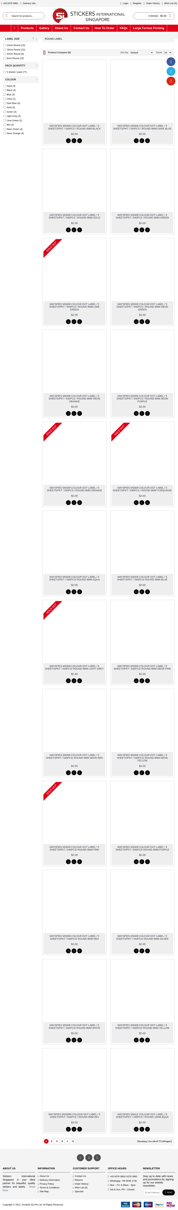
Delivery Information (49, 1180)
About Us (43, 1176)
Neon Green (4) (13, 129)
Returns (78, 1180)
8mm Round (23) (14, 58)
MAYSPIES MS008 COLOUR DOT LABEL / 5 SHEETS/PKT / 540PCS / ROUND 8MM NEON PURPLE (142, 399)
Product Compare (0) (59, 52)
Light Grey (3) (12, 116)
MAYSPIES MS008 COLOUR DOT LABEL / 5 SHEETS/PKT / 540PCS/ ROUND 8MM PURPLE (142, 848)
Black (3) (10, 90)
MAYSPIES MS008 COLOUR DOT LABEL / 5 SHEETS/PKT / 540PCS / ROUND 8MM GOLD (74, 216)
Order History (80, 1184)
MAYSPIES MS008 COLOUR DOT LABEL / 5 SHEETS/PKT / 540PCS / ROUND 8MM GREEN (142, 216)
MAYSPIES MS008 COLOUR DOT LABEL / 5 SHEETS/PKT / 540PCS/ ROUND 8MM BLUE (142, 578)
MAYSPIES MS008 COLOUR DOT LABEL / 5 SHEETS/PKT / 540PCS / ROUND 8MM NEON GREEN (142, 307)
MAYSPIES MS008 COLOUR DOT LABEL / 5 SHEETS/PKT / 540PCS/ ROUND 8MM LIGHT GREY (74, 667)
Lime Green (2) (13, 120)
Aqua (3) (9, 86)
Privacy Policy (46, 1184)
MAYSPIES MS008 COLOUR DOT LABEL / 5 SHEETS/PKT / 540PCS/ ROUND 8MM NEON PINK (142, 667)
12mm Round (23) (14, 45)
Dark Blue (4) (12, 103)
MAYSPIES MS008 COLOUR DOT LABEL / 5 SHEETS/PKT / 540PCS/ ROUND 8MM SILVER (142, 937)
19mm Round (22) (14, 49)
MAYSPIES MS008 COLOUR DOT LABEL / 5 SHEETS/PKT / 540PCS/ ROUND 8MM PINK (74, 848)
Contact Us (79, 1176)
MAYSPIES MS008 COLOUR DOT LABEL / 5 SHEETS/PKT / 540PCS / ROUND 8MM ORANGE (74, 489)
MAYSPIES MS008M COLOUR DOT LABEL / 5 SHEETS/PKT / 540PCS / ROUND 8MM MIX (74, 1115)
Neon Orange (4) (14, 133)
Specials (78, 1191)
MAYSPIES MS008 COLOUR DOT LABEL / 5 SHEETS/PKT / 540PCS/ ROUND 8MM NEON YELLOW (142, 758)
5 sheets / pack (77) (15, 72)
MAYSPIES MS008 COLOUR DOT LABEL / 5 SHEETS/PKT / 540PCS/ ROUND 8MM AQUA (74, 578)
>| (73, 1141)
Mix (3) (9, 124)
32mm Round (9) (14, 54)
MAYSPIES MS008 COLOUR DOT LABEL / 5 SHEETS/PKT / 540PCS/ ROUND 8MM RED (74, 937)
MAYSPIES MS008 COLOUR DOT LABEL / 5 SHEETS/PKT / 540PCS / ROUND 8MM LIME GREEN (74, 307)
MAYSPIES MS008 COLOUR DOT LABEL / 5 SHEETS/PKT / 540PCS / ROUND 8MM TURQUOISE (142, 489)
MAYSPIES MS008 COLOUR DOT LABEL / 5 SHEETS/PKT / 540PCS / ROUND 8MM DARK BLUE (142, 127)
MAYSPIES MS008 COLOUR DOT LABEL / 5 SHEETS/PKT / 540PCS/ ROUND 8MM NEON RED (74, 756)
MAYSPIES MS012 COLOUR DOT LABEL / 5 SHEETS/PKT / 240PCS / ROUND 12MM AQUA (142, 1115)
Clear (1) (10, 98)
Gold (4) (9, 107)
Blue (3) (9, 94)
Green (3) (10, 111)
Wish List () (80, 1187)
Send (168, 1192)
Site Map (43, 1191)
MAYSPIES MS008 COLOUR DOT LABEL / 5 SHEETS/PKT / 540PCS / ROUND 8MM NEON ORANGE (74, 399)
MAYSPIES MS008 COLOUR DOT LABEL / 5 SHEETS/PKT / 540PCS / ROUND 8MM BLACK (74, 127)
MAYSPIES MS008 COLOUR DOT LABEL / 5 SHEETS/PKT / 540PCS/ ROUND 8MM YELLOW (142, 1026)
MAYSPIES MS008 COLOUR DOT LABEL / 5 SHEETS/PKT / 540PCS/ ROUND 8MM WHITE (74, 1026)
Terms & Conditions (48, 1187)
